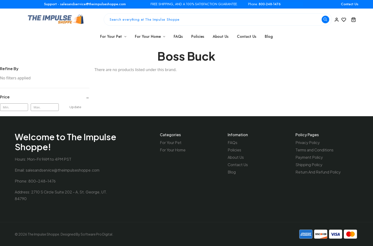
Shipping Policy (308, 164)
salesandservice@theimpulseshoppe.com (62, 170)
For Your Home (150, 36)
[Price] (44, 97)
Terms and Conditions (314, 149)
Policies (197, 36)
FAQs (178, 36)
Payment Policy (309, 157)
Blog (269, 36)
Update (75, 107)
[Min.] (14, 107)
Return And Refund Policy (318, 171)
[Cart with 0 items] (353, 19)
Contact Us (349, 4)
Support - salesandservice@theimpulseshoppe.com (85, 4)
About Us (220, 36)
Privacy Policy (307, 142)
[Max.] (45, 107)
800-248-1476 (270, 4)
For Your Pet (113, 36)
